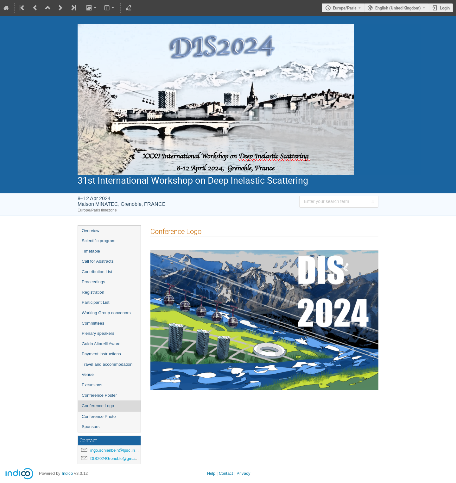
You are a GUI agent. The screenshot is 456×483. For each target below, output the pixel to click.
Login (445, 8)
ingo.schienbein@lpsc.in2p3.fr (117, 450)
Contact (226, 473)
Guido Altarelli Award (101, 343)
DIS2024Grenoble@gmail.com (118, 458)
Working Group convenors (106, 312)
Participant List (95, 302)
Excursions (92, 384)
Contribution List (97, 271)
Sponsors (90, 426)
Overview (90, 230)
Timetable (91, 251)
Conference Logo (98, 405)
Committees (93, 323)
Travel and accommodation (107, 364)
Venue (88, 374)
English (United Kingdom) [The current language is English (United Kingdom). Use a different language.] (398, 8)
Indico (67, 473)
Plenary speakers (98, 333)
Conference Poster (99, 395)
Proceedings (93, 281)
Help (211, 473)
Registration (93, 292)
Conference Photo (99, 416)
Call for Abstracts (98, 261)
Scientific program (99, 240)
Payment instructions (101, 354)
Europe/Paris (345, 8)
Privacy (243, 473)
